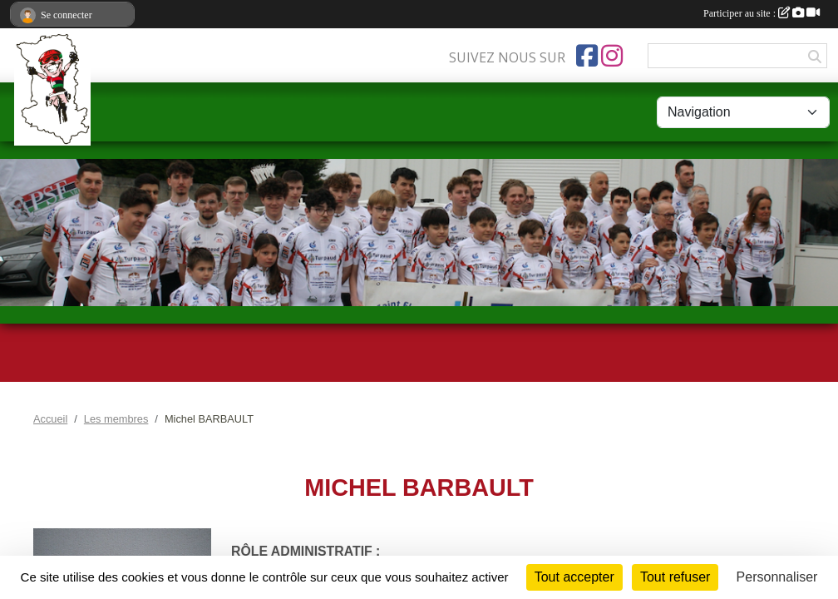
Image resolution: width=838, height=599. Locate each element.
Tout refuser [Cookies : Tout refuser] (675, 577)
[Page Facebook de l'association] (587, 55)
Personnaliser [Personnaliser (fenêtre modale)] (777, 577)
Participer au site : (761, 13)
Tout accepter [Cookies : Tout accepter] (574, 577)
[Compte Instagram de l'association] (612, 55)
